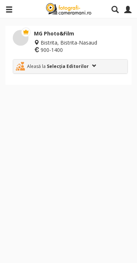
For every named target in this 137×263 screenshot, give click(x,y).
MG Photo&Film (54, 33)
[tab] (70, 66)
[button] (70, 66)
